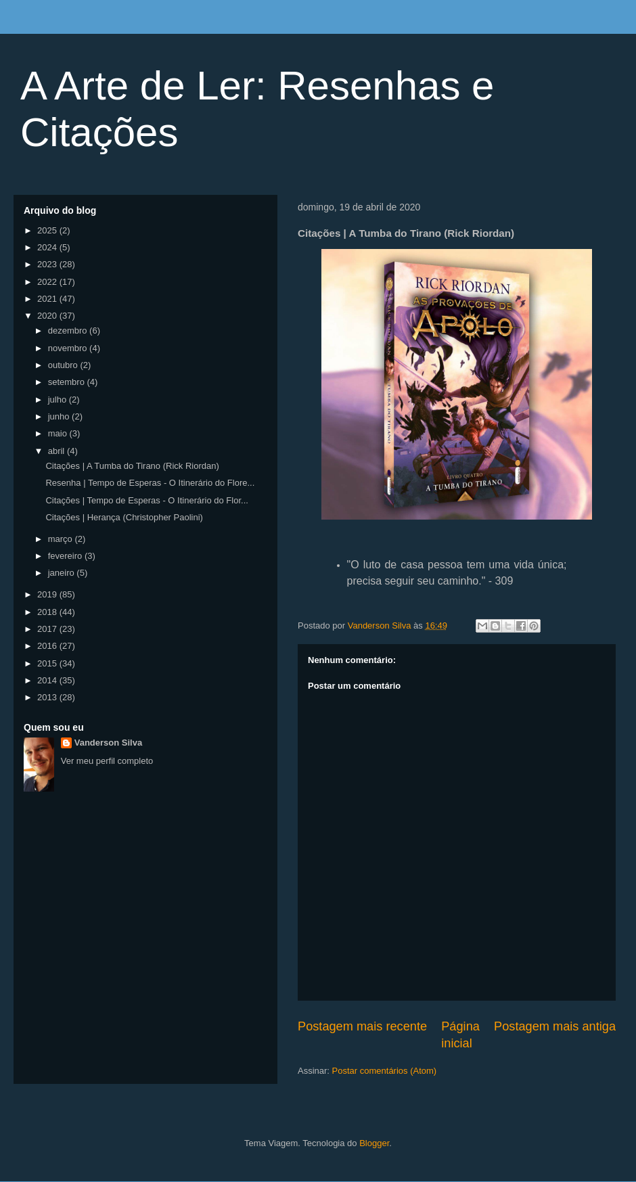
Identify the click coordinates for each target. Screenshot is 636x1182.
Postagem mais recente (362, 1026)
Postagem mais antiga (555, 1026)
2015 (48, 663)
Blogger (374, 1143)
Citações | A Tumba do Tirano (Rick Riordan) (132, 466)
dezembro (68, 330)
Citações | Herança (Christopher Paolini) (123, 517)
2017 (48, 629)
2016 (48, 646)
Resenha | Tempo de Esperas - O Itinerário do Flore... (149, 483)
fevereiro (66, 556)
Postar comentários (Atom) (384, 1071)
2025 (48, 230)
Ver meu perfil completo (107, 761)
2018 (48, 612)
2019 (48, 594)
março (61, 539)
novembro (68, 348)
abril (57, 451)
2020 (48, 316)
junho (60, 416)
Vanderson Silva (108, 742)
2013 (48, 697)
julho (58, 399)
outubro (64, 365)
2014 (48, 680)
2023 (48, 264)
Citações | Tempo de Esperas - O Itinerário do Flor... (146, 500)
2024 (48, 247)
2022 (48, 282)
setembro (67, 382)
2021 (48, 299)
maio (59, 433)
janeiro (62, 573)
